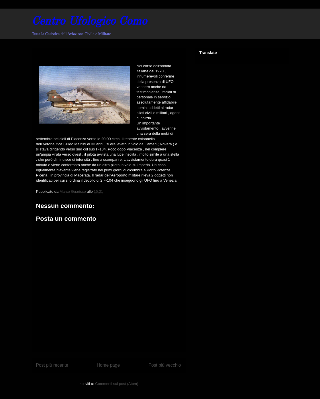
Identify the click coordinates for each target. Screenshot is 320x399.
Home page (108, 365)
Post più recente (52, 365)
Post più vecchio (164, 365)
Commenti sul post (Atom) (116, 384)
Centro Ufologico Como (89, 21)
